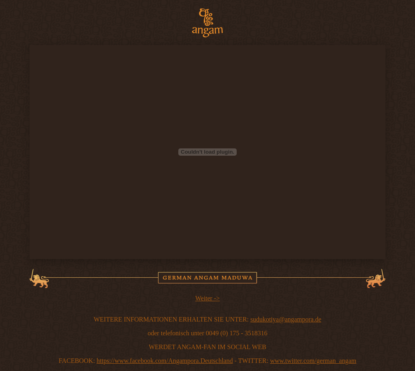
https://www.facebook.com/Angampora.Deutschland (164, 360)
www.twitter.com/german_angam (313, 360)
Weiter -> (207, 298)
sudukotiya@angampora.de (285, 319)
